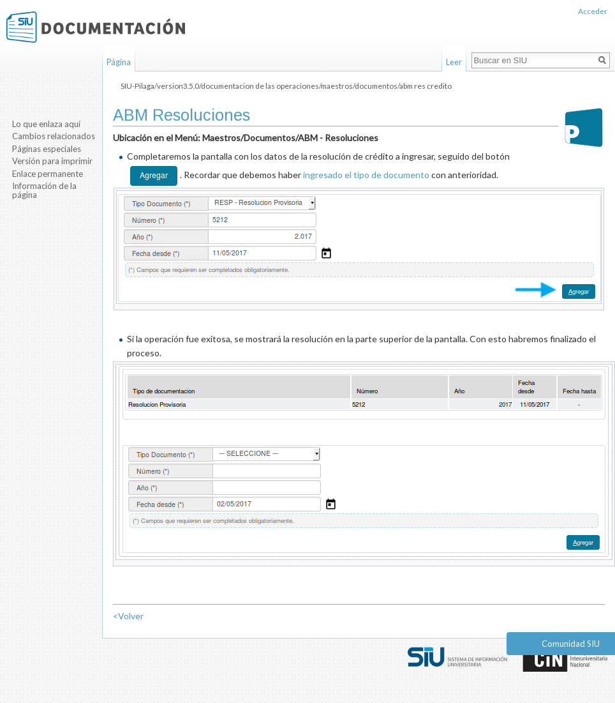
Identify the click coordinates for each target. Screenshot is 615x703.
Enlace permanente (47, 174)
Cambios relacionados (53, 136)
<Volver (128, 615)
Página (119, 62)
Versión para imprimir (52, 161)
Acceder (592, 11)
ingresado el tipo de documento (366, 174)
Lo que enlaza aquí (46, 124)
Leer (454, 62)
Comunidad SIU (571, 644)
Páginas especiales (46, 149)
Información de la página (44, 190)
